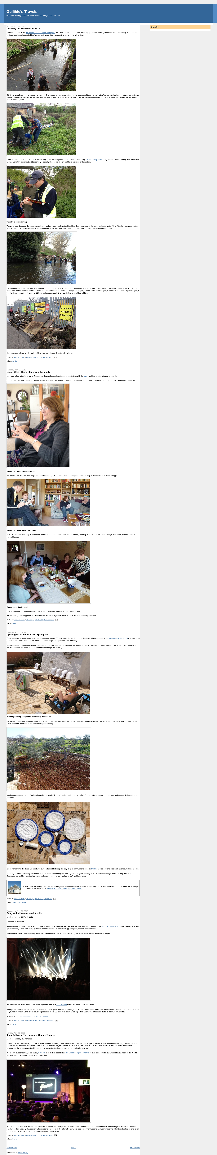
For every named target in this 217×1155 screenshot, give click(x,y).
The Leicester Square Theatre (77, 1053)
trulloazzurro (21, 902)
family (14, 623)
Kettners (41, 1053)
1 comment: (48, 899)
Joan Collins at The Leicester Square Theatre (31, 1035)
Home (73, 1148)
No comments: (48, 357)
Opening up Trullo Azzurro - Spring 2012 (28, 634)
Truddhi (94, 869)
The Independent (25, 1016)
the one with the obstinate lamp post (40, 33)
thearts (14, 1139)
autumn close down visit (118, 638)
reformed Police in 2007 (111, 926)
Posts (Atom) (23, 1153)
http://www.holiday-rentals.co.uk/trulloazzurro (64, 889)
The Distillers (61, 1005)
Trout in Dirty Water (94, 159)
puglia (14, 902)
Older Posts (135, 1148)
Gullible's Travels (21, 11)
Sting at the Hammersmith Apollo (24, 913)
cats (85, 376)
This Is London (42, 1016)
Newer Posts (12, 1148)
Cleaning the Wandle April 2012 (23, 28)
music (14, 1024)
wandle (14, 361)
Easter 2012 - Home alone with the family (28, 372)
